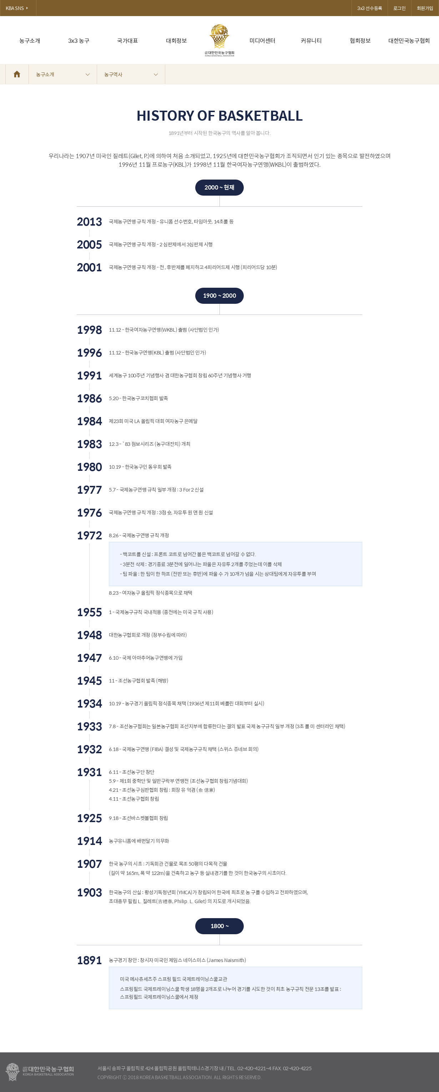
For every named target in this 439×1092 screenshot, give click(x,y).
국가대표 (127, 40)
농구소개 (29, 40)
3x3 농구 (79, 40)
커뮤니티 (311, 40)
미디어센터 (262, 40)
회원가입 (425, 8)
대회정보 (176, 40)
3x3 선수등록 (369, 8)
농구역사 (131, 74)
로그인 (399, 8)
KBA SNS (18, 8)
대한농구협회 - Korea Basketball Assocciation (39, 1072)
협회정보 (360, 40)
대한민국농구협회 (409, 40)
